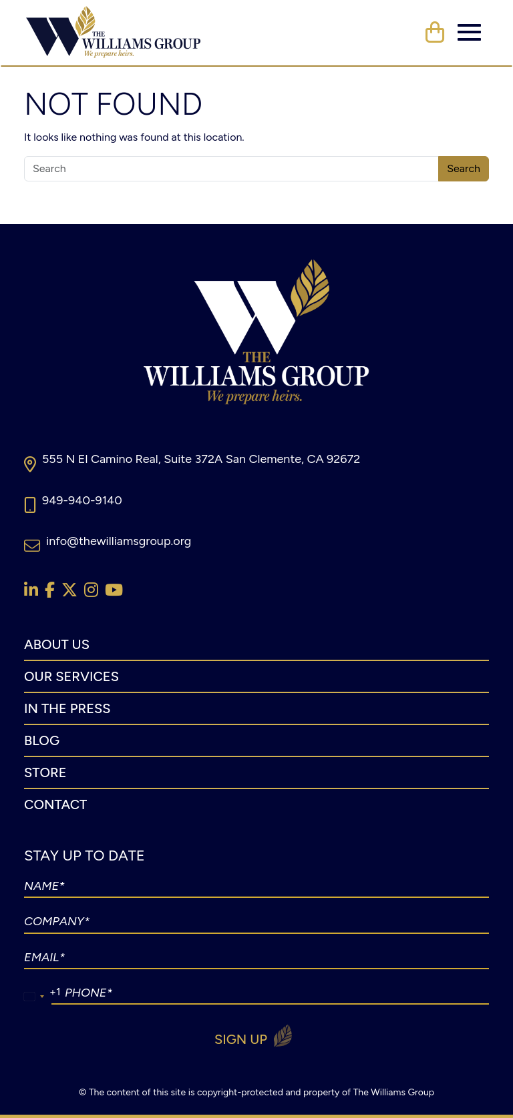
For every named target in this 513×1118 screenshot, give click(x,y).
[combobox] (34, 996)
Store (45, 772)
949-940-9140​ (82, 500)
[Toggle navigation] (469, 32)
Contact (55, 804)
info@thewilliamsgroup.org (118, 541)
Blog (41, 740)
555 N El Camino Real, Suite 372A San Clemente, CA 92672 (201, 459)
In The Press (67, 708)
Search (463, 168)
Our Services (71, 676)
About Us (57, 644)
